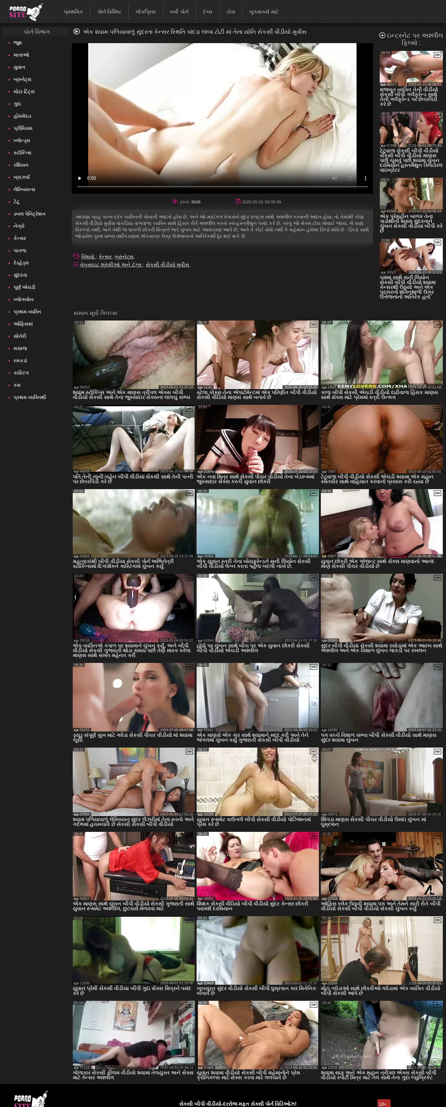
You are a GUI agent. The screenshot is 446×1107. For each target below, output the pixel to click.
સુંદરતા (20, 275)
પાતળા (20, 250)
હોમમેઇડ (22, 116)
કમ (17, 385)
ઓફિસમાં (23, 324)
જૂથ (18, 42)
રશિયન (21, 165)
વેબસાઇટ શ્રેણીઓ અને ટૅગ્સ (111, 264)
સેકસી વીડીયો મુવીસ (168, 264)
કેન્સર (20, 238)
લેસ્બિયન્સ (24, 189)
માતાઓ (21, 55)
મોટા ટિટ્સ (24, 91)
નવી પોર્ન (179, 11)
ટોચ (231, 11)
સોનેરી (20, 336)
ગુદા (17, 104)
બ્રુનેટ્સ (22, 79)
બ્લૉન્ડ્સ (22, 140)
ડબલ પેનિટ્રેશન (29, 214)
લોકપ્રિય (146, 11)
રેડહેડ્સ (21, 262)
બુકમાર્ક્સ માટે (263, 11)
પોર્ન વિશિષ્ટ (109, 11)
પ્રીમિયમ (23, 128)
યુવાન (19, 67)
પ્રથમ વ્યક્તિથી (30, 397)
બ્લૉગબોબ (23, 299)
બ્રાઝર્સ (22, 177)
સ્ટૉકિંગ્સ (22, 152)
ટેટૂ (16, 201)
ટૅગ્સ (207, 11)
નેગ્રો (19, 226)
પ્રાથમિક (73, 11)
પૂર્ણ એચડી (24, 287)
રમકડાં (20, 360)
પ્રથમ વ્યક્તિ (27, 311)
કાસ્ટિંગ (21, 373)
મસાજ (20, 348)
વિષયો (88, 256)
